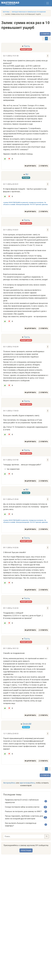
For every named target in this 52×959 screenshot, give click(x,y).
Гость (27, 46)
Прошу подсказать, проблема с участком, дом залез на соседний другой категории (24, 817)
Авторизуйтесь (9, 783)
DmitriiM (27, 724)
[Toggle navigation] (47, 3)
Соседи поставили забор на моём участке (22, 807)
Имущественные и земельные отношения (29, 12)
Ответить (45, 34)
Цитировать (30, 166)
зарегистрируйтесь (27, 783)
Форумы (6, 12)
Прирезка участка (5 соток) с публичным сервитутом (22, 801)
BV (27, 174)
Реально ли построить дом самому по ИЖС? (23, 811)
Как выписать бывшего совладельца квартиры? (20, 824)
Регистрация (26, 850)
